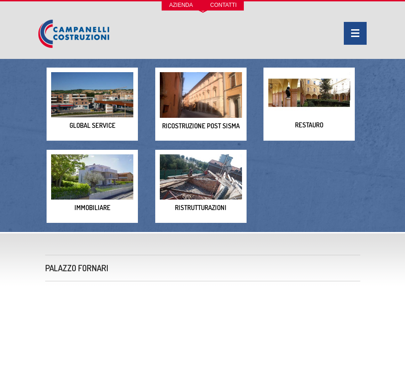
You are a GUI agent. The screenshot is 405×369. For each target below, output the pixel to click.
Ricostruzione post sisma (201, 101)
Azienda (181, 5)
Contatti (223, 5)
